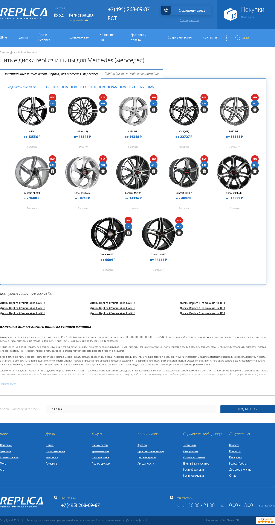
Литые (49, 445)
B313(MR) (234, 132)
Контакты (210, 37)
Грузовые (5, 451)
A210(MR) (82, 132)
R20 (123, 87)
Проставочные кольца (151, 451)
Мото (3, 463)
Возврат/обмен (238, 463)
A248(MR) (184, 132)
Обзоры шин (190, 451)
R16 (74, 87)
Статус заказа (189, 20)
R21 (132, 87)
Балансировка (100, 457)
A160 (32, 132)
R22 (142, 87)
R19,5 (112, 87)
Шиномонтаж (79, 37)
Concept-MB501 (32, 193)
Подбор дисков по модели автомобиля (131, 74)
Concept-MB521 (108, 255)
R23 (151, 87)
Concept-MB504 (133, 193)
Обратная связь (192, 10)
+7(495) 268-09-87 (129, 10)
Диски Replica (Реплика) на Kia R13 (22, 303)
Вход (59, 15)
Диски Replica (17, 52)
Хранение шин (107, 38)
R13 (56, 87)
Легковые (6, 445)
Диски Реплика (44, 38)
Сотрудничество (180, 37)
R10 (46, 87)
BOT (112, 19)
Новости (234, 445)
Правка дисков (101, 463)
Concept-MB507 (184, 193)
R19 (102, 87)
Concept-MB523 (159, 255)
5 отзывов (32, 147)
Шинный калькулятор (196, 463)
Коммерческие (9, 457)
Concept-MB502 (82, 193)
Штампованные (55, 451)
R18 (93, 87)
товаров (247, 17)
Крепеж (142, 445)
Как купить (235, 457)
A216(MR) (133, 132)
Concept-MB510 (234, 193)
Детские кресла (147, 457)
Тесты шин (189, 445)
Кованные (52, 457)
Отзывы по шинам (194, 457)
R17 (83, 87)
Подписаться (248, 409)
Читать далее (8, 384)
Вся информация (193, 475)
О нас (232, 475)
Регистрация (81, 15)
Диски (23, 37)
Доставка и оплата (139, 38)
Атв (2, 469)
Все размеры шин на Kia (21, 87)
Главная (4, 52)
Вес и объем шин (193, 469)
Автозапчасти (146, 463)
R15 (65, 87)
